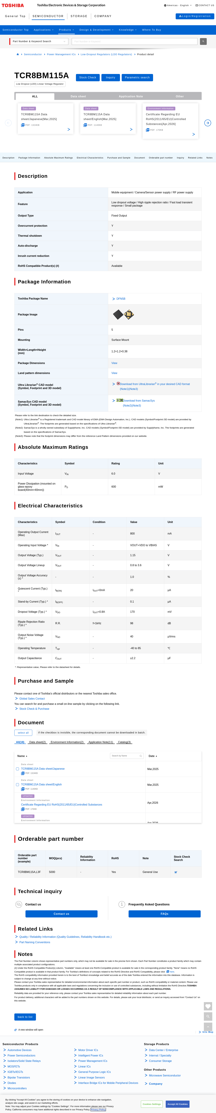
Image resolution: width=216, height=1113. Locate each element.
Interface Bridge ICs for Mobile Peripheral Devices (108, 1083)
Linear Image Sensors (91, 1077)
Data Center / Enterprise (163, 1050)
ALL (35, 96)
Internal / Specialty (160, 1055)
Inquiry (180, 158)
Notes (210, 158)
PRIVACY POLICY (11, 1104)
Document (139, 158)
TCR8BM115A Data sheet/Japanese (43, 768)
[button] (178, 5)
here (172, 971)
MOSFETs (14, 1066)
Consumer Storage (160, 1061)
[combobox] (134, 41)
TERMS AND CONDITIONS (35, 1104)
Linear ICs (84, 1066)
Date (152, 756)
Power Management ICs (61, 54)
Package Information (29, 158)
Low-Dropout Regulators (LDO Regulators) (106, 54)
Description (9, 158)
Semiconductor (33, 54)
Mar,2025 (153, 769)
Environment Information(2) (67, 742)
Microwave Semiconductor (165, 1075)
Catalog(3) (124, 742)
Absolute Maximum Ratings (58, 158)
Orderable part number (161, 158)
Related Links (195, 158)
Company (156, 1083)
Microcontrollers (17, 1088)
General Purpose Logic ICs (94, 1072)
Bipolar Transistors (19, 1077)
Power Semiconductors (21, 1055)
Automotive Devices (19, 1050)
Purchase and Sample (118, 158)
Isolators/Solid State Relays (24, 1061)
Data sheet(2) (37, 742)
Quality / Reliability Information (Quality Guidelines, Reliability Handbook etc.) (65, 936)
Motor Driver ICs (88, 1050)
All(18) (20, 742)
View (114, 363)
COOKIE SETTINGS (61, 1104)
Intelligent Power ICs (90, 1055)
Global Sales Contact (32, 698)
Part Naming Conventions (34, 942)
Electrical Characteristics (90, 158)
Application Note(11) (101, 742)
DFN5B (121, 298)
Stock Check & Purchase (34, 708)
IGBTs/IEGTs (15, 1072)
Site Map (207, 1032)
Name (21, 756)
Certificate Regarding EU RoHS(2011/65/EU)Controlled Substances (61, 804)
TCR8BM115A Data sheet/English (41, 784)
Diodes (12, 1083)
